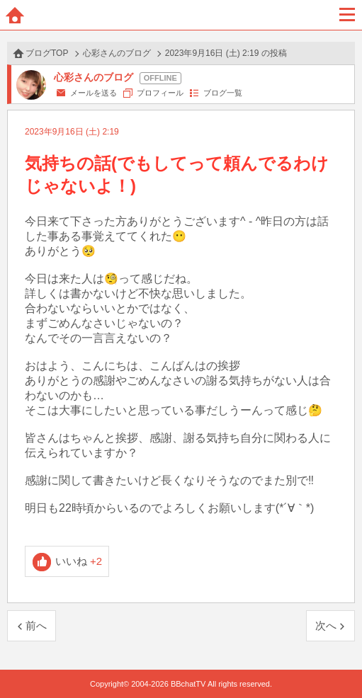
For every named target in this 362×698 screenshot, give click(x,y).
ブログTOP (47, 53)
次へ (325, 625)
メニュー (347, 15)
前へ (36, 625)
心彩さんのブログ (117, 53)
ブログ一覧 (222, 92)
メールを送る (93, 92)
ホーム (15, 15)
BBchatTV (181, 15)
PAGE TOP (337, 660)
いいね (79, 561)
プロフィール (160, 92)
